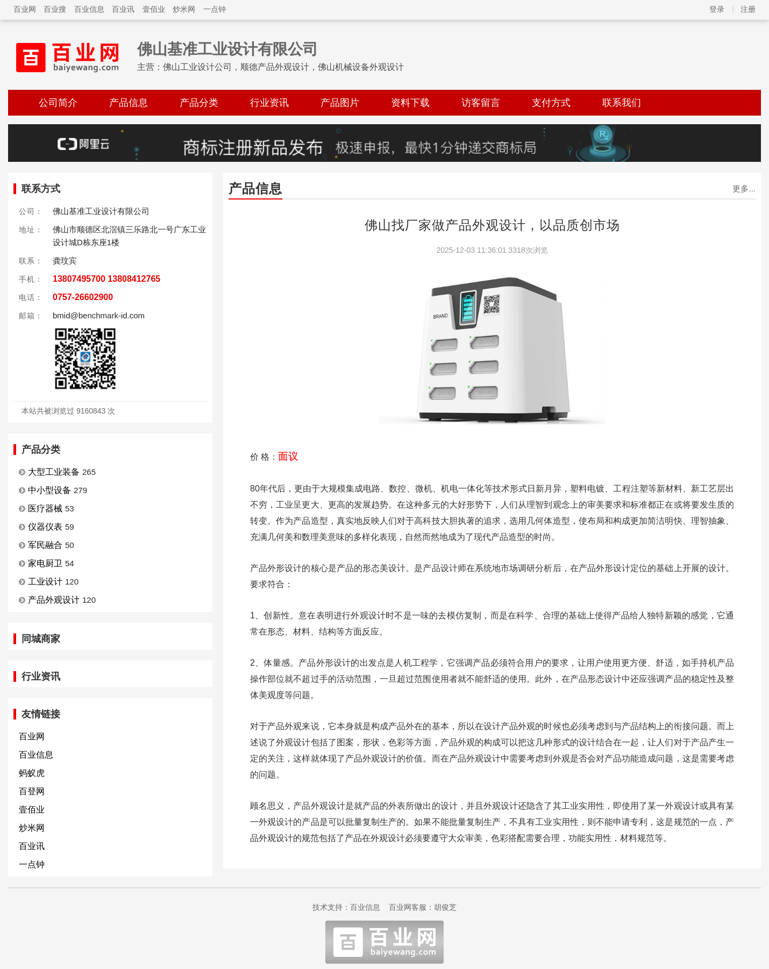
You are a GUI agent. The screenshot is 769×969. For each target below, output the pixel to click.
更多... (744, 188)
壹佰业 (154, 9)
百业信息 (89, 9)
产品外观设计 (54, 599)
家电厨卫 (45, 563)
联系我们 (621, 102)
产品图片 (340, 102)
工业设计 (45, 581)
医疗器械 (45, 508)
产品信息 (128, 102)
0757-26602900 (83, 297)
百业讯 (123, 9)
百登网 (32, 791)
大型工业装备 (54, 471)
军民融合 (45, 545)
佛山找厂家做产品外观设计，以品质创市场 (492, 225)
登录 (716, 9)
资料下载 (410, 102)
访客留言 (480, 102)
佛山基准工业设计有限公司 (227, 49)
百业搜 (55, 9)
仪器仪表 (45, 526)
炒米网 (184, 9)
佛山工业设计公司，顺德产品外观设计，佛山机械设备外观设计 (283, 67)
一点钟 (214, 9)
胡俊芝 (445, 907)
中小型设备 (49, 490)
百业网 (24, 9)
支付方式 (551, 102)
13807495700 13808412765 (106, 278)
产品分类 (199, 102)
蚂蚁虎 (32, 773)
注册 (748, 9)
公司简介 (58, 102)
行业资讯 (269, 102)
